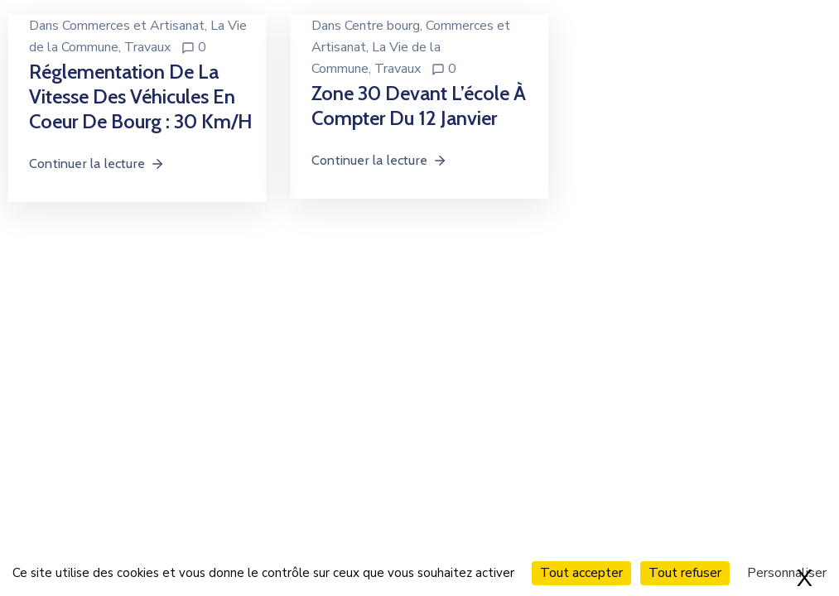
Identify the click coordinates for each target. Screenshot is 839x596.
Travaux (147, 47)
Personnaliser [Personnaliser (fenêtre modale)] (787, 573)
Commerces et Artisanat (133, 26)
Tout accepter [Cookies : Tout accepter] (581, 573)
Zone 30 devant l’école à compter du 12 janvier (418, 105)
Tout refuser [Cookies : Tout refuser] (685, 573)
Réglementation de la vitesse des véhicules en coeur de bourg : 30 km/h (141, 96)
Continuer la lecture (97, 163)
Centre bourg (382, 26)
